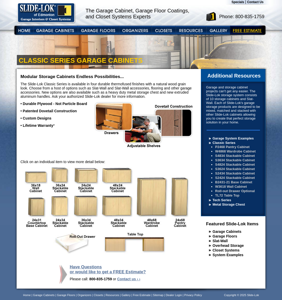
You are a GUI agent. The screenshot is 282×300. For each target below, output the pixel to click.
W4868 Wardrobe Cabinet (235, 151)
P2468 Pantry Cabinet (232, 147)
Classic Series (224, 143)
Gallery (126, 295)
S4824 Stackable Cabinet (235, 164)
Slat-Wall (220, 241)
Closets (98, 295)
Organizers (84, 295)
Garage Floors (225, 236)
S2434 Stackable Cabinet (235, 173)
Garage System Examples (233, 138)
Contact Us (255, 2)
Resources (112, 295)
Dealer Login (174, 295)
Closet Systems (226, 250)
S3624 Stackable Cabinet (235, 169)
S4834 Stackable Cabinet (235, 156)
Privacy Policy (193, 295)
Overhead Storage (228, 245)
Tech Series (222, 200)
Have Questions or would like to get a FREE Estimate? (108, 269)
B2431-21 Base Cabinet (233, 182)
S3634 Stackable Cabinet (235, 160)
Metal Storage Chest (229, 204)
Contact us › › (128, 279)
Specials (237, 2)
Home (27, 295)
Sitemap (158, 295)
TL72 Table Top (227, 195)
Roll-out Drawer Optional (235, 191)
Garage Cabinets (227, 231)
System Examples (228, 255)
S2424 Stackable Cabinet (235, 178)
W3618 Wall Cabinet (231, 187)
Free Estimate (142, 295)
